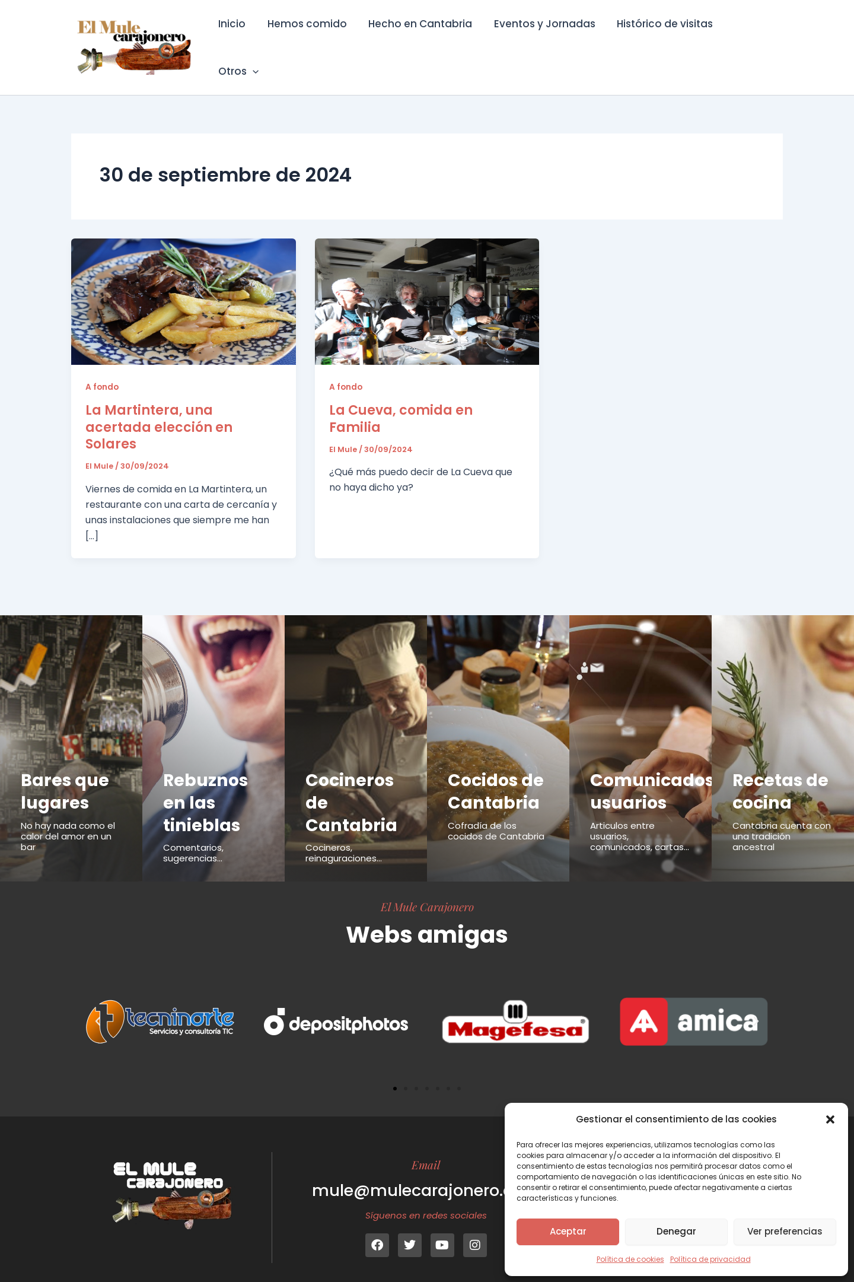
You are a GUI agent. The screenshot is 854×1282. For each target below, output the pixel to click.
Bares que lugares (65, 775)
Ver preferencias (785, 1231)
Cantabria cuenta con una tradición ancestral (781, 819)
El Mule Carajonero (427, 890)
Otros (752, 39)
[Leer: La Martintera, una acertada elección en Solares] (183, 284)
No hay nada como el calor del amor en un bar (68, 819)
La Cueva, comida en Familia (401, 402)
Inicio (237, 39)
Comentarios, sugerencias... (193, 836)
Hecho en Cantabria (422, 39)
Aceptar (568, 1231)
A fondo (102, 370)
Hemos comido (310, 39)
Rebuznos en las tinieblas (206, 786)
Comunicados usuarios (653, 775)
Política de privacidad (710, 1259)
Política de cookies (630, 1259)
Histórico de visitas (664, 39)
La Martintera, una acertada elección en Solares (158, 410)
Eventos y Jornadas (545, 39)
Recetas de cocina (781, 775)
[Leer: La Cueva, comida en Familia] (427, 284)
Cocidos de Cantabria (497, 775)
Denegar (676, 1231)
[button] (830, 1119)
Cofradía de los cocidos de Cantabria (496, 814)
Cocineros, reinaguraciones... (343, 836)
